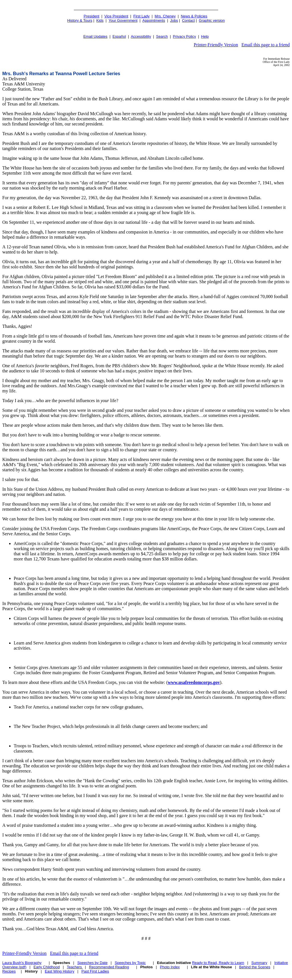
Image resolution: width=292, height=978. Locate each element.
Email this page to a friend (266, 44)
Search (162, 36)
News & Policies (194, 16)
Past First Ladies (95, 971)
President (91, 16)
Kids (100, 20)
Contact (188, 20)
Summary (259, 963)
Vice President (116, 16)
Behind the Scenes (254, 967)
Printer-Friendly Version (216, 44)
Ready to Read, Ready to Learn (218, 963)
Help (205, 36)
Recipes (9, 971)
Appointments (153, 20)
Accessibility (141, 36)
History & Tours (79, 20)
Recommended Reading (109, 967)
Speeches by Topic (130, 963)
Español (119, 36)
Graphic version (212, 20)
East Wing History (59, 971)
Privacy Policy (184, 36)
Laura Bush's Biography (22, 963)
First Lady (141, 16)
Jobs (174, 20)
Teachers (75, 967)
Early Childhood (47, 967)
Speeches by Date (92, 963)
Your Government (123, 20)
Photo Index (170, 967)
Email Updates (95, 36)
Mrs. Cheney (165, 16)
